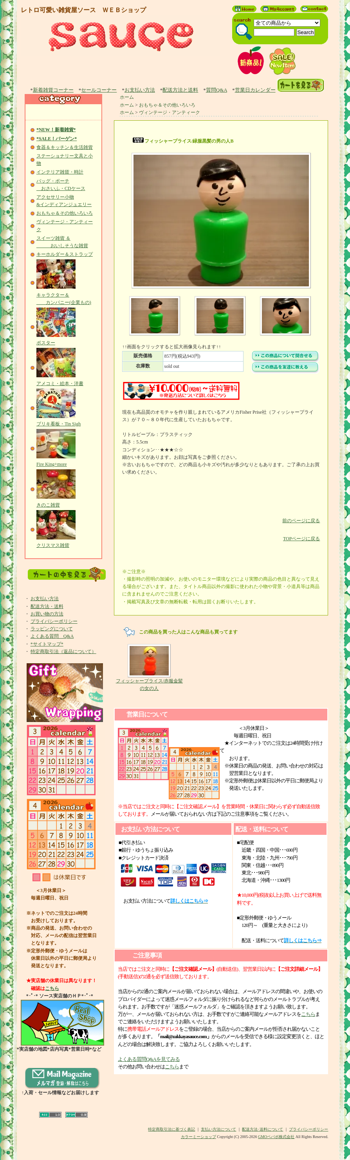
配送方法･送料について (262, 1129)
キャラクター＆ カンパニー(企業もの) (63, 294)
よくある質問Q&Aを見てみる (149, 1059)
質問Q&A (216, 90)
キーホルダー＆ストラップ (64, 254)
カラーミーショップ (198, 1137)
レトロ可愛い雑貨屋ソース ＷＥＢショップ (83, 10)
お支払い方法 (139, 90)
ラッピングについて (52, 629)
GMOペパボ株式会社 (276, 1137)
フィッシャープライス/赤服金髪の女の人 (149, 667)
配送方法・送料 (47, 606)
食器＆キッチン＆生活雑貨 (64, 147)
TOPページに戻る (221, 533)
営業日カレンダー (255, 90)
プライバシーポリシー (54, 621)
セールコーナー (99, 90)
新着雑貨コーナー (53, 90)
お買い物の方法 (47, 614)
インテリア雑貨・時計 (59, 172)
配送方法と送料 (180, 90)
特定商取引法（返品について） (63, 651)
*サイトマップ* (47, 644)
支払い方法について (218, 1129)
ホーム (127, 97)
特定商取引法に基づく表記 (171, 1129)
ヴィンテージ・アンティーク (169, 112)
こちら (52, 988)
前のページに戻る (221, 515)
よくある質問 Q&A (52, 636)
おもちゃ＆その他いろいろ (64, 213)
